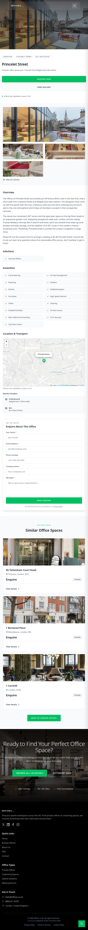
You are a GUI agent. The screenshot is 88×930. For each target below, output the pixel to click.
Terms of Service (44, 925)
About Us (6, 847)
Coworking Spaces (10, 874)
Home (5, 838)
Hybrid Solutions (9, 878)
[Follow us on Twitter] (3, 824)
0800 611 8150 (12, 901)
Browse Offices (8, 843)
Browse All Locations (29, 773)
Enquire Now (44, 79)
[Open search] (81, 923)
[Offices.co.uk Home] (19, 6)
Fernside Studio (55, 921)
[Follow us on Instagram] (18, 824)
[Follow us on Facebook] (13, 824)
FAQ (4, 851)
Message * (10, 478)
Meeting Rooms (9, 883)
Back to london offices (44, 718)
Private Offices (8, 870)
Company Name (12, 466)
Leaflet (53, 385)
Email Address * (12, 444)
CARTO (81, 385)
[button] (44, 360)
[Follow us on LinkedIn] (8, 824)
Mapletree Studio (42, 921)
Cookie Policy (59, 925)
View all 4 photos (11, 180)
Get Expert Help (62, 773)
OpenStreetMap (64, 385)
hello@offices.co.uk (14, 897)
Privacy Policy (58, 506)
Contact (5, 856)
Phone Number (12, 455)
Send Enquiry (44, 500)
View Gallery (44, 87)
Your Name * (11, 432)
